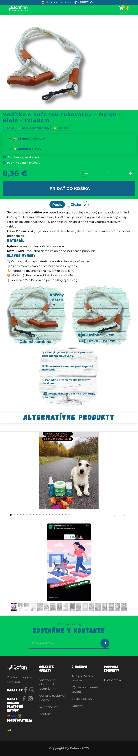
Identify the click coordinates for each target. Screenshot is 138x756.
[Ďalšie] (124, 515)
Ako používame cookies (83, 678)
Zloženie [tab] (78, 204)
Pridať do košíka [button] (70, 188)
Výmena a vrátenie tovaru (85, 689)
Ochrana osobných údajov (52, 698)
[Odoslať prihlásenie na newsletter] (104, 643)
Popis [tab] (57, 204)
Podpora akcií (113, 680)
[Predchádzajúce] (114, 515)
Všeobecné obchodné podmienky (47, 684)
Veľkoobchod (49, 707)
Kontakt (45, 714)
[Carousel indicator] (11, 515)
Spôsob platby (82, 698)
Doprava (78, 705)
